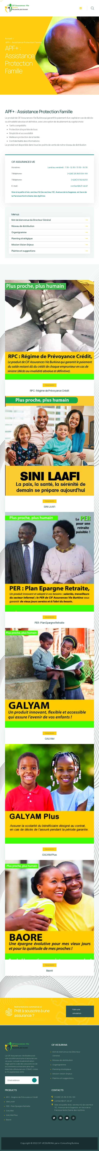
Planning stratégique (49, 238)
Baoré (49, 970)
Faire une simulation (76, 1011)
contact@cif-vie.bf (79, 186)
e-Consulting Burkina (68, 1143)
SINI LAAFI (49, 506)
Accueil (8, 38)
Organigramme (49, 232)
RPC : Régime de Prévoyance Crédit (49, 390)
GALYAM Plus (49, 854)
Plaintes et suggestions (49, 250)
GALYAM (49, 738)
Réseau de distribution (49, 226)
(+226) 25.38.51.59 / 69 (64, 1097)
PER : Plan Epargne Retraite (49, 622)
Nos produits (49, 385)
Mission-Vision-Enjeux (49, 244)
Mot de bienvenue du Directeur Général (49, 220)
